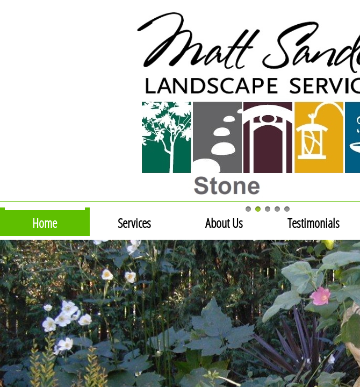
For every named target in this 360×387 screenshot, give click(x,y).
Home (44, 223)
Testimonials (313, 223)
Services (134, 223)
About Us (224, 223)
